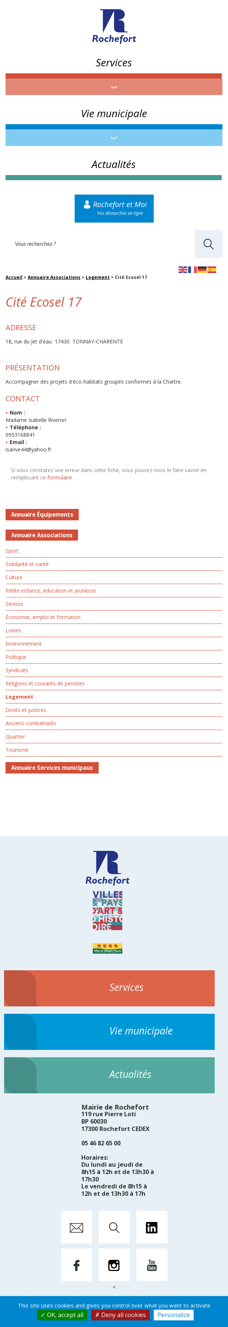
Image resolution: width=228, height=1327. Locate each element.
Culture (14, 577)
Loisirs (13, 630)
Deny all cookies (120, 1315)
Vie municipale (114, 113)
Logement (98, 277)
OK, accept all (62, 1315)
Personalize (173, 1315)
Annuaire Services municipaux (52, 767)
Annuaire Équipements (42, 514)
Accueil (14, 277)
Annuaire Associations (54, 277)
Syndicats (17, 670)
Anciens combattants (31, 723)
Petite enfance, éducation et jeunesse (51, 590)
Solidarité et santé (27, 564)
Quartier (15, 736)
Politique (16, 656)
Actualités (114, 164)
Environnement (24, 643)
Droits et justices (26, 709)
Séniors (14, 603)
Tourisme (17, 749)
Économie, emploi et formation (43, 617)
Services (114, 62)
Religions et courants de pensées (45, 683)
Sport (12, 550)
